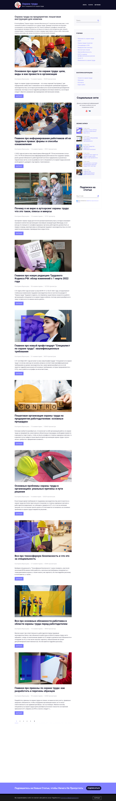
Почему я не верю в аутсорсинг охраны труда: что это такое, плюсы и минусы (42, 210)
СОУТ (79, 41)
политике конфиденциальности (69, 798)
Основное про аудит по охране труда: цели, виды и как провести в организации (40, 73)
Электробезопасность (85, 52)
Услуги (90, 5)
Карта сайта (81, 84)
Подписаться (94, 788)
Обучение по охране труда (86, 38)
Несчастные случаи (84, 50)
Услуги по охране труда (85, 78)
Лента (84, 5)
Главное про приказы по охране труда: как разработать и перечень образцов (40, 689)
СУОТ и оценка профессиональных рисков (86, 55)
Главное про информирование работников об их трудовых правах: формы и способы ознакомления (43, 141)
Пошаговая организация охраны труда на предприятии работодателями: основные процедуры (39, 418)
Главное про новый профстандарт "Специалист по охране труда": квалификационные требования (42, 348)
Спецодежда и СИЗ (83, 45)
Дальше (19, 96)
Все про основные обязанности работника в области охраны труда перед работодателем (41, 622)
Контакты (81, 82)
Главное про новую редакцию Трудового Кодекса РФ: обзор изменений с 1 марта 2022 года (41, 278)
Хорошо (97, 798)
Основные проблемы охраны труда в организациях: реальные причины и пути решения (39, 488)
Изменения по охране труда (86, 60)
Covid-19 (80, 58)
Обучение (97, 5)
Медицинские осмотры (85, 47)
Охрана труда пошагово (85, 43)
